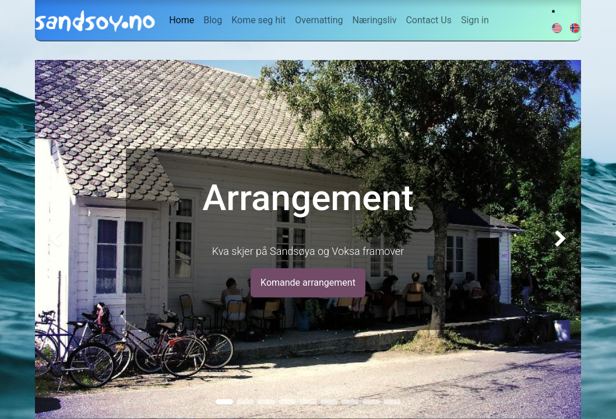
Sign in (475, 20)
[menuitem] (181, 20)
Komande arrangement (308, 282)
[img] (57, 239)
